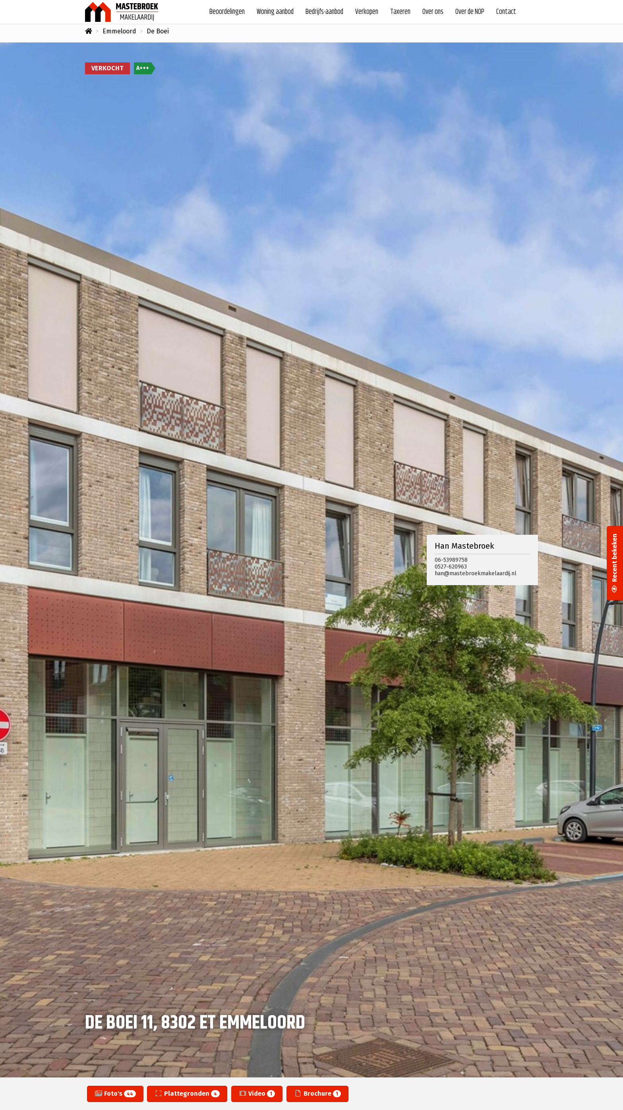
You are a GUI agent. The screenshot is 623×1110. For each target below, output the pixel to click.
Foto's (115, 1093)
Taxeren (400, 11)
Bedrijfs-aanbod (324, 11)
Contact (506, 11)
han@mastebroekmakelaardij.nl (476, 573)
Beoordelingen (227, 11)
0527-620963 (451, 566)
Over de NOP (469, 11)
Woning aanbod (275, 11)
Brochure (317, 1093)
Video (257, 1093)
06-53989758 (451, 560)
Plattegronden (187, 1093)
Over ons (432, 11)
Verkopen (366, 11)
